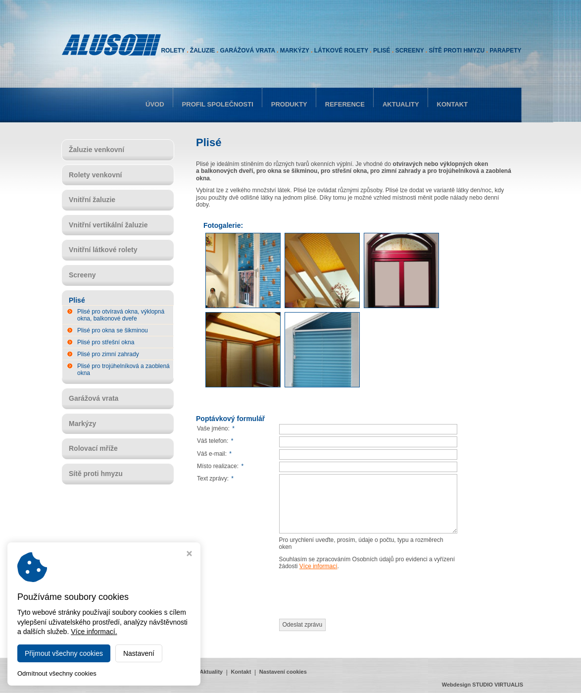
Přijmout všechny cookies (64, 653)
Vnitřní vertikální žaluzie (108, 225)
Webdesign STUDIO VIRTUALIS (482, 685)
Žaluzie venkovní (96, 150)
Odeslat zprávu (303, 624)
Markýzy (82, 423)
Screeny (82, 275)
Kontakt (452, 104)
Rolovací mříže (93, 448)
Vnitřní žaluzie (92, 200)
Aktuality (401, 104)
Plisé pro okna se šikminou (112, 330)
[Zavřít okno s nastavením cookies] (189, 554)
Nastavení (138, 653)
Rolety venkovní (95, 175)
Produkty (289, 104)
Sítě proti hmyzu (96, 474)
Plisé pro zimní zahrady (108, 354)
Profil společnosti (217, 104)
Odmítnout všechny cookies (57, 673)
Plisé (77, 300)
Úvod (154, 104)
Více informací (318, 566)
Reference (345, 104)
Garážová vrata (93, 398)
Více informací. (94, 632)
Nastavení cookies (283, 672)
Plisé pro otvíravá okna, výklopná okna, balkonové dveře (120, 315)
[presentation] (354, 594)
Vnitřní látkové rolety (103, 250)
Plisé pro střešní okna (105, 342)
